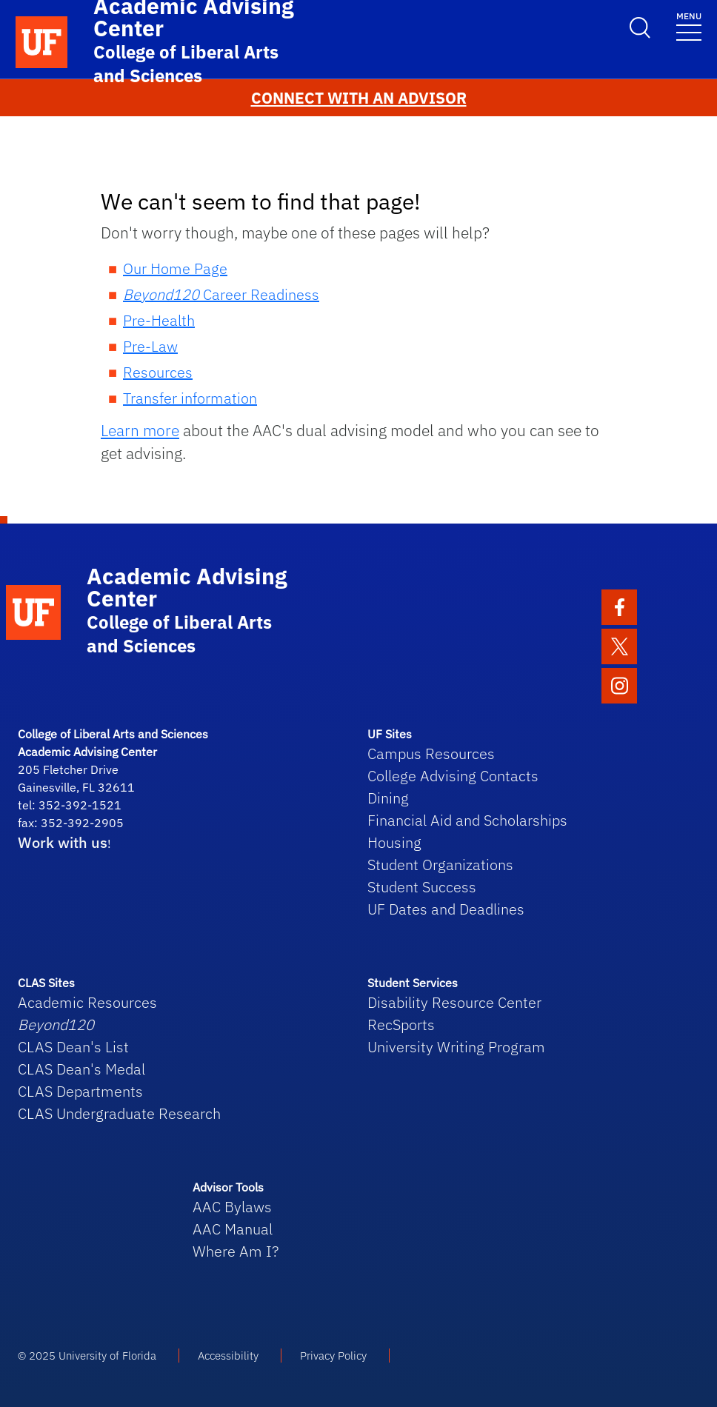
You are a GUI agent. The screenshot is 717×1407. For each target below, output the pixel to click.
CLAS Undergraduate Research (119, 1113)
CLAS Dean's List (73, 1047)
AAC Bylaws (232, 1207)
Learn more (140, 431)
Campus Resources (431, 753)
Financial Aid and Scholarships (467, 820)
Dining (388, 798)
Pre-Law (150, 346)
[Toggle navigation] (688, 25)
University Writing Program (456, 1047)
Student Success (421, 887)
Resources (158, 372)
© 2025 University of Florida (87, 1355)
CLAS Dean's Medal (81, 1069)
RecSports (401, 1025)
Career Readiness (221, 294)
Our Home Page (175, 268)
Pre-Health (159, 320)
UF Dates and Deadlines (445, 909)
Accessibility (228, 1355)
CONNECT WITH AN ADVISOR (359, 98)
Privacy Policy (333, 1355)
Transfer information (190, 398)
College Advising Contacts (452, 776)
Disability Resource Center (454, 1002)
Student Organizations (440, 865)
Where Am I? (236, 1251)
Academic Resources (87, 1002)
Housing (394, 842)
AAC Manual (233, 1229)
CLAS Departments (80, 1091)
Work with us (62, 842)
